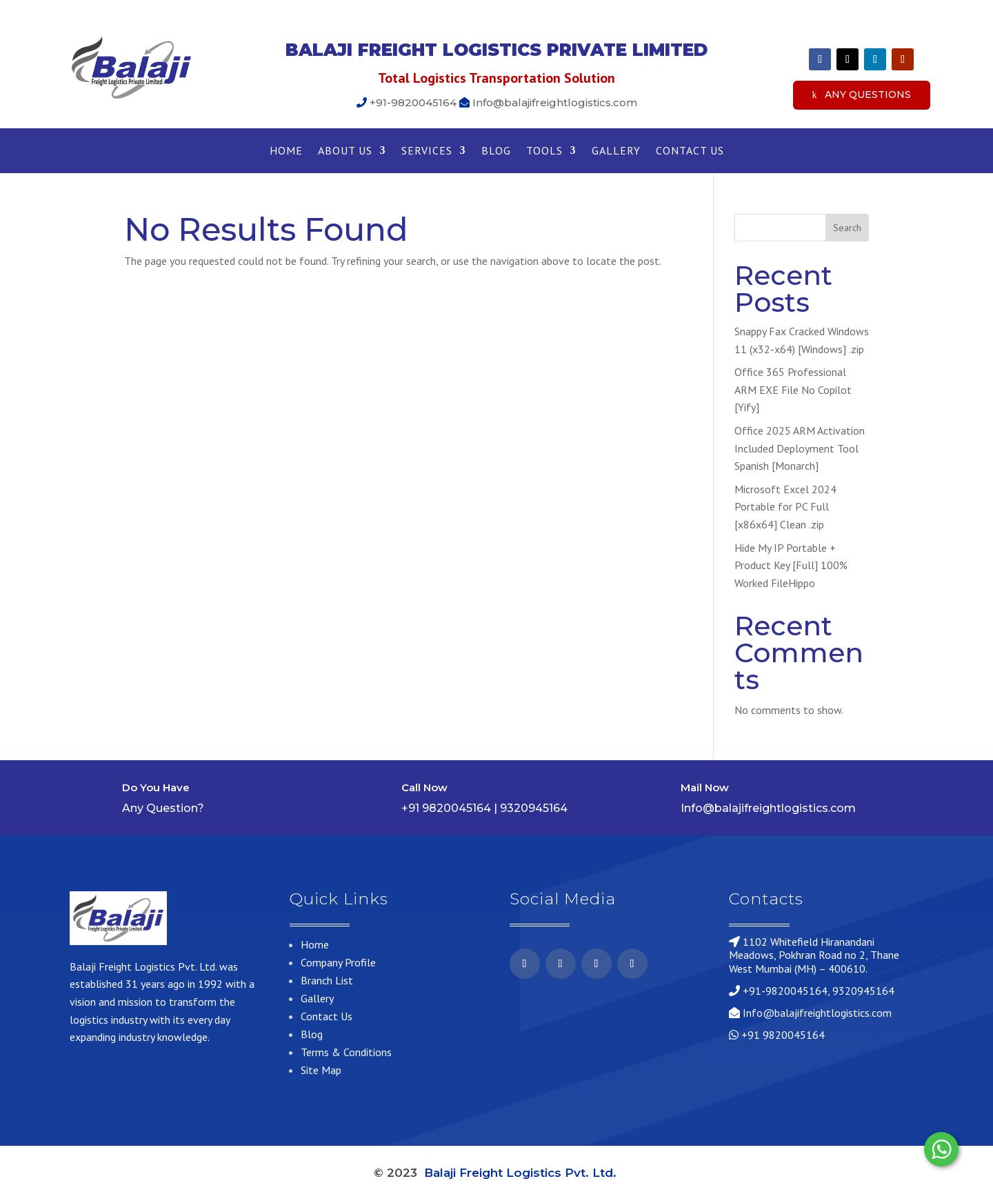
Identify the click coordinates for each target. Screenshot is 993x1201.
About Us (345, 151)
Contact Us (690, 151)
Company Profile (338, 962)
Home (286, 151)
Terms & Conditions (346, 1052)
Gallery (616, 151)
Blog (496, 151)
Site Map (321, 1070)
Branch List (327, 980)
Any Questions (868, 94)
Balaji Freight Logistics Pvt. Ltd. (522, 1173)
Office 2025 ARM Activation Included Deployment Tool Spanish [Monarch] (799, 448)
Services (426, 151)
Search (847, 227)
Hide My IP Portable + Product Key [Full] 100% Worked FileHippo (790, 565)
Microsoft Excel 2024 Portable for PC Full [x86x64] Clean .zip (785, 506)
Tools (544, 151)
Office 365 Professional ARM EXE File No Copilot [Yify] (793, 389)
